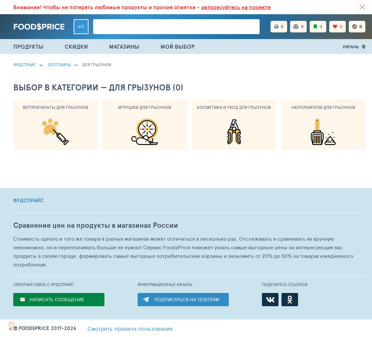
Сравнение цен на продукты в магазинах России (95, 225)
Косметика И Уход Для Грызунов (234, 107)
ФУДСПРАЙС (28, 200)
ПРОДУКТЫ (28, 46)
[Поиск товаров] (176, 26)
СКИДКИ (76, 46)
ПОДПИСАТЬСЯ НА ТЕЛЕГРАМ (187, 299)
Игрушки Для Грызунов (144, 107)
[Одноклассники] (289, 299)
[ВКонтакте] (270, 299)
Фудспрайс (24, 64)
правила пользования (130, 328)
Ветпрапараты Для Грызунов (55, 107)
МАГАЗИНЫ (124, 46)
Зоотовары (59, 64)
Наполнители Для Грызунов (323, 107)
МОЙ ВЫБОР (177, 46)
